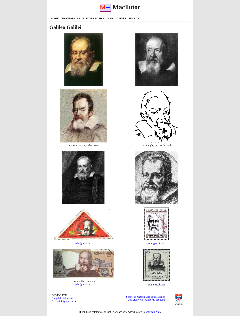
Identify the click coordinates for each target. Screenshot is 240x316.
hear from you (152, 311)
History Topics (93, 18)
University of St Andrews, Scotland (146, 299)
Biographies (70, 18)
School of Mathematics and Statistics (145, 296)
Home (55, 18)
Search (134, 18)
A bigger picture (83, 243)
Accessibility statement (64, 301)
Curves (121, 18)
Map (110, 18)
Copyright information (63, 298)
